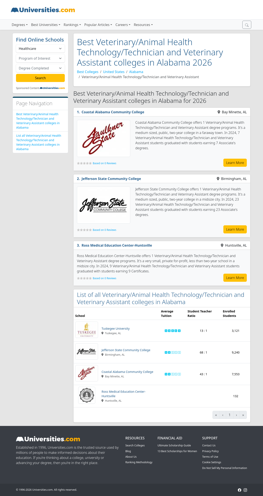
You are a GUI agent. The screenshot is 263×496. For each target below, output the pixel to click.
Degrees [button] (18, 24)
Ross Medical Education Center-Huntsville (117, 245)
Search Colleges (135, 445)
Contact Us (208, 445)
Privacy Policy (210, 451)
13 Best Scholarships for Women (177, 451)
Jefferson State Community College (111, 178)
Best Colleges (87, 71)
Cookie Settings (211, 462)
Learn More (235, 162)
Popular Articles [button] (97, 24)
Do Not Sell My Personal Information (224, 468)
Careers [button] (122, 24)
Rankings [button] (71, 24)
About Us (131, 457)
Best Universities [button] (44, 24)
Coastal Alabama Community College (113, 112)
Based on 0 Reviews (104, 163)
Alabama (136, 71)
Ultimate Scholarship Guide (174, 445)
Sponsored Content (27, 88)
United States (114, 71)
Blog (128, 451)
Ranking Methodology (138, 462)
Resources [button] (142, 24)
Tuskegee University (115, 328)
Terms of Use (210, 457)
